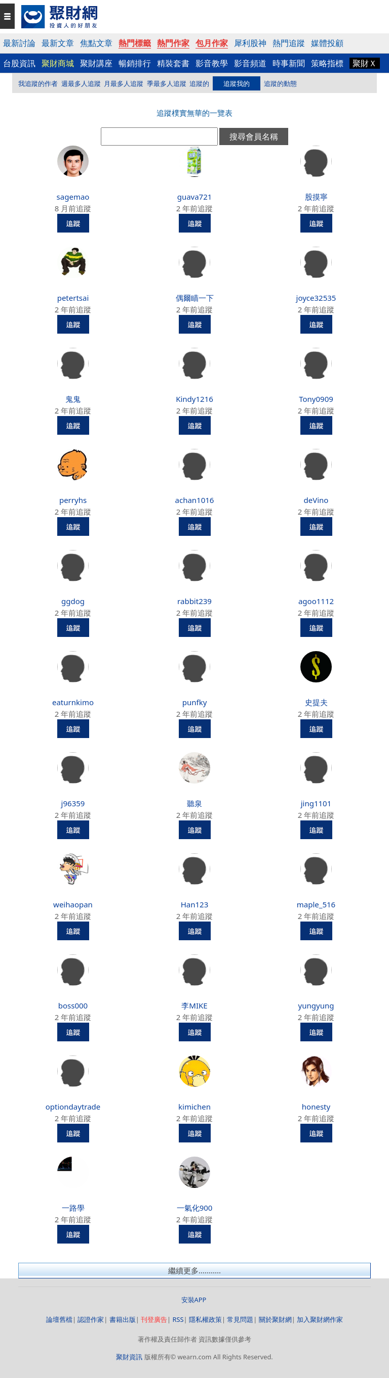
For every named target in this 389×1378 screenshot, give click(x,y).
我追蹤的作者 (38, 83)
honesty (316, 1106)
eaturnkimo (73, 702)
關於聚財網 (275, 1319)
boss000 (73, 1005)
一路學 (73, 1208)
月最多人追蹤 (123, 83)
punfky (194, 702)
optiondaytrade (73, 1106)
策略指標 (327, 63)
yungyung (316, 1005)
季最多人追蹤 (166, 83)
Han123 (195, 904)
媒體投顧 (327, 43)
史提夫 (316, 702)
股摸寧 (316, 197)
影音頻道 (250, 63)
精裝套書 (173, 63)
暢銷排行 (135, 63)
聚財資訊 (129, 1356)
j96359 (73, 803)
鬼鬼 (73, 399)
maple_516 (316, 904)
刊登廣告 (154, 1319)
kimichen (194, 1106)
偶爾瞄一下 (195, 298)
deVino (316, 500)
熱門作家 (173, 43)
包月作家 (212, 43)
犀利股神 (250, 43)
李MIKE (194, 1005)
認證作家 (90, 1319)
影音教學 (212, 63)
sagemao (73, 197)
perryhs (73, 500)
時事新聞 (289, 63)
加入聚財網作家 (320, 1319)
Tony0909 (316, 399)
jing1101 (316, 803)
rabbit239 (194, 601)
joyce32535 (316, 298)
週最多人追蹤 (81, 83)
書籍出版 (122, 1319)
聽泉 (194, 803)
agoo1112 (316, 601)
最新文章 (58, 43)
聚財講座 (96, 63)
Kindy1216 (194, 399)
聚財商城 (58, 63)
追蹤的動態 (280, 83)
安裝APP (194, 1299)
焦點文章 (96, 43)
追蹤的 (199, 83)
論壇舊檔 (59, 1319)
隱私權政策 (205, 1319)
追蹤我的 (236, 83)
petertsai (73, 298)
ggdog (73, 601)
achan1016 (194, 500)
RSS (177, 1319)
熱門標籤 (135, 43)
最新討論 (19, 43)
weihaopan (73, 904)
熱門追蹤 (289, 43)
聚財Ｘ (365, 63)
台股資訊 (19, 63)
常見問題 (240, 1319)
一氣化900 (195, 1208)
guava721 (194, 197)
